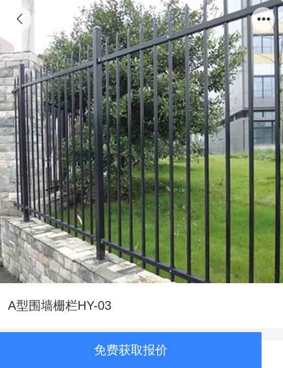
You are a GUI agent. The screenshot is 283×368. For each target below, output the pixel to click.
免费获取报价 (131, 350)
